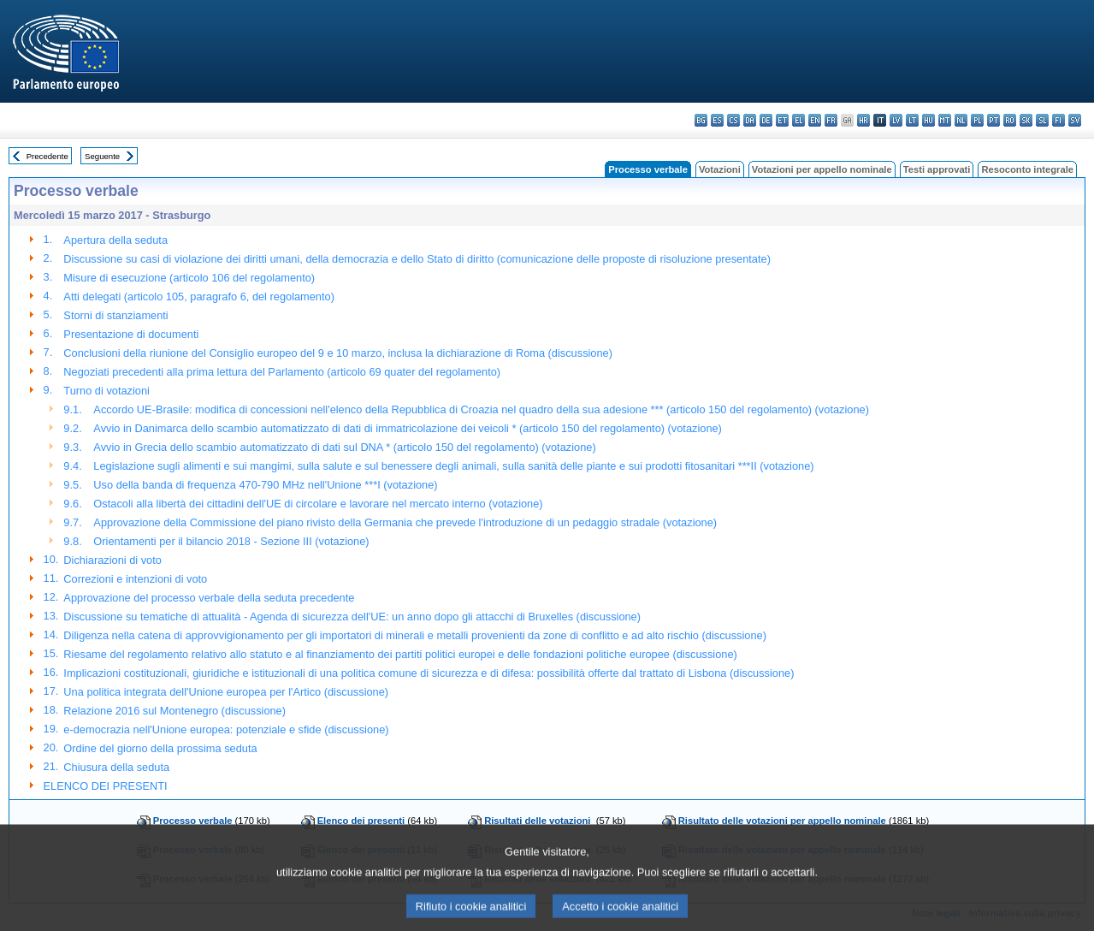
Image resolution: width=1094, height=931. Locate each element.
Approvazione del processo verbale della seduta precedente (208, 597)
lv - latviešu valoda (896, 120)
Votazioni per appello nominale (822, 169)
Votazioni (720, 169)
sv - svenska (1074, 120)
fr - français (831, 120)
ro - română (1009, 120)
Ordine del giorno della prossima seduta (160, 748)
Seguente (102, 156)
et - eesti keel (782, 120)
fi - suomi (1058, 120)
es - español (717, 120)
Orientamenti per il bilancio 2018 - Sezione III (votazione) (231, 541)
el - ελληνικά (798, 120)
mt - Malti (944, 120)
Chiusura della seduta (116, 767)
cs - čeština (733, 120)
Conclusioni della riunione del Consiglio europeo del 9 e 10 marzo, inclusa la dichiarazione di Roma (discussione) (337, 353)
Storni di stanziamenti (115, 315)
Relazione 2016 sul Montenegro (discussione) (174, 710)
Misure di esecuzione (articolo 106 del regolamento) (189, 277)
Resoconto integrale (1027, 169)
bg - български (701, 120)
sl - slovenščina (1042, 120)
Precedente (47, 156)
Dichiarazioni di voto (112, 560)
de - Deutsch (766, 120)
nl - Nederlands (961, 120)
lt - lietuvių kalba (912, 120)
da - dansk (749, 120)
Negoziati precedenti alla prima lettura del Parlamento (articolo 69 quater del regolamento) (281, 371)
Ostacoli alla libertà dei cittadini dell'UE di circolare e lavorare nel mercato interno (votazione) (317, 503)
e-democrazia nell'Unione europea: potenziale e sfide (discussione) (225, 729)
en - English (814, 120)
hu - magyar (928, 120)
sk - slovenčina (1026, 120)
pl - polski (977, 120)
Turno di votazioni (106, 390)
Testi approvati (937, 169)
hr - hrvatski (863, 120)
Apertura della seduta (115, 240)
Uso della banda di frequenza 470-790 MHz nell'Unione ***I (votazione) (265, 484)
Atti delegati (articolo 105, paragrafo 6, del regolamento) (198, 296)
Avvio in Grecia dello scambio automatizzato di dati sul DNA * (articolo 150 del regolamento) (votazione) (344, 447)
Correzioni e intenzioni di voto (135, 578)
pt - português (993, 120)
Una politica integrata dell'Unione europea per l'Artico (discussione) (225, 691)
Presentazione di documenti (130, 334)
